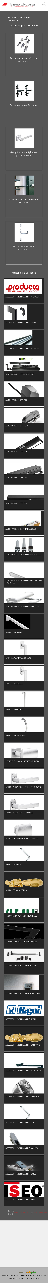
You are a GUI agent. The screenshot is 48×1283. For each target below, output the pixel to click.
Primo (16, 1213)
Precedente (24, 1213)
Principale (12, 17)
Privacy (21, 1278)
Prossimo (39, 1213)
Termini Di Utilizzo (32, 1278)
